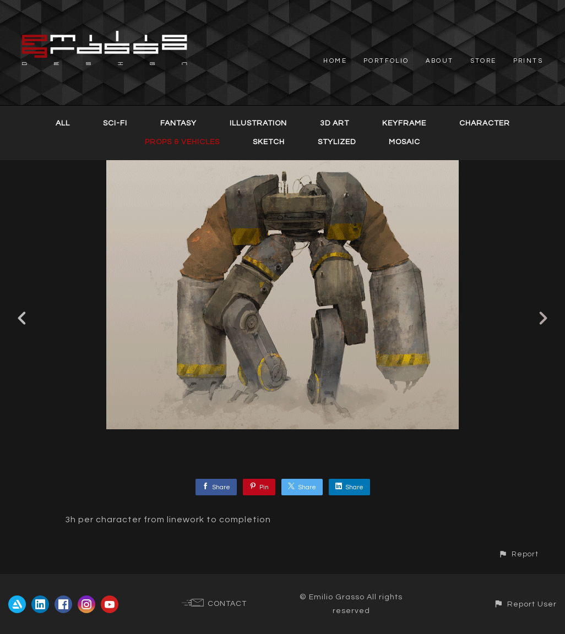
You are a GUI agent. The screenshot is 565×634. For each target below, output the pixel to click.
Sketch (269, 142)
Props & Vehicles (182, 142)
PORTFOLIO (386, 61)
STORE (483, 61)
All (63, 123)
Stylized (337, 142)
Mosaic (404, 142)
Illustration (258, 123)
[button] (518, 554)
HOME (335, 61)
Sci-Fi (115, 123)
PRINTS (528, 61)
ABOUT (440, 61)
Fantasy (178, 123)
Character (484, 123)
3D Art (334, 123)
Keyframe (404, 123)
